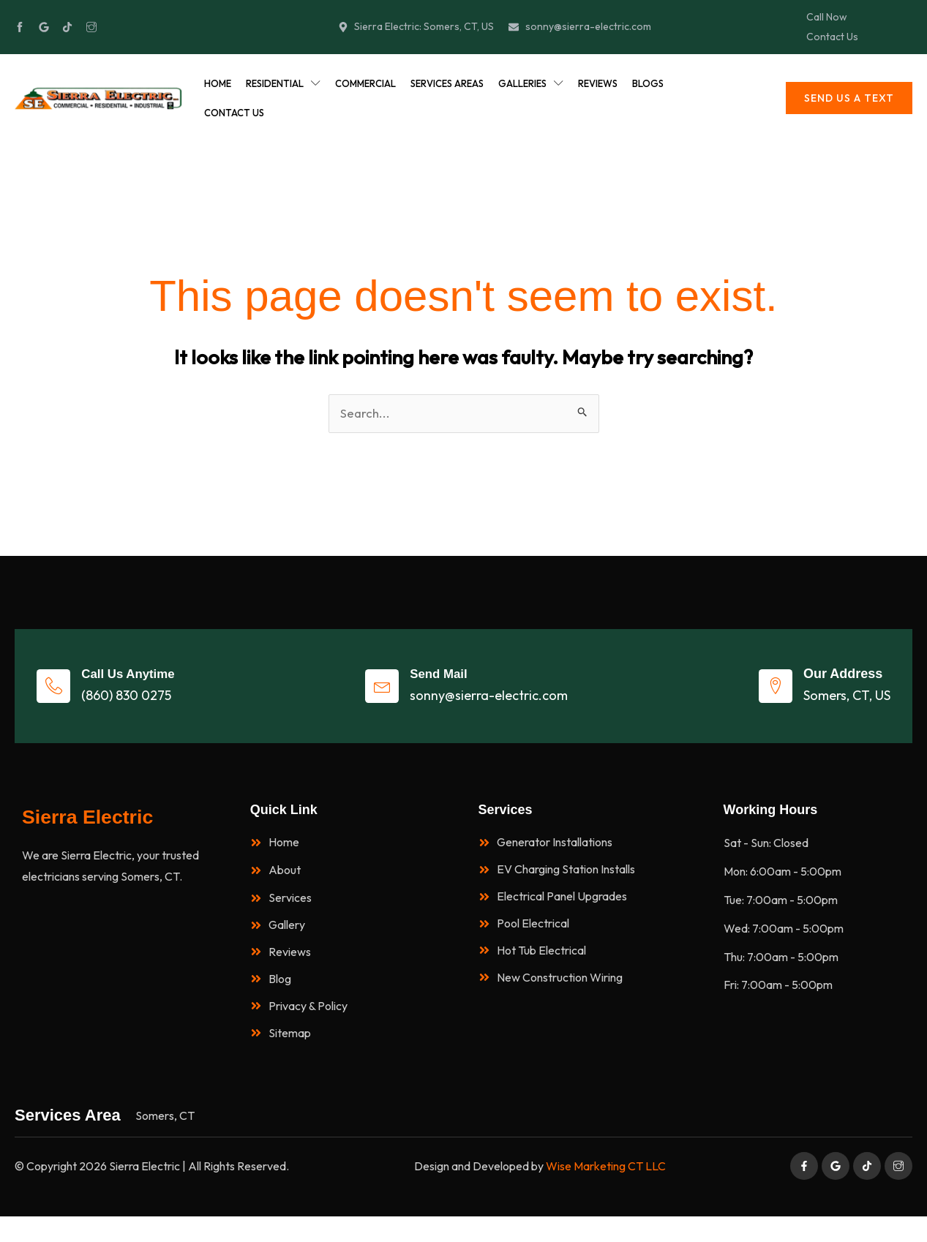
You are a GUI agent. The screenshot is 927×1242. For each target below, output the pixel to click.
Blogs (648, 86)
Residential (283, 86)
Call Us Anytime (150, 683)
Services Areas (447, 86)
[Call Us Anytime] (63, 695)
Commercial (365, 86)
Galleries (530, 86)
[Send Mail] (385, 695)
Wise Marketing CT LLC (606, 1191)
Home (217, 86)
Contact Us (234, 115)
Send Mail (453, 683)
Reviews (598, 86)
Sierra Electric (96, 831)
